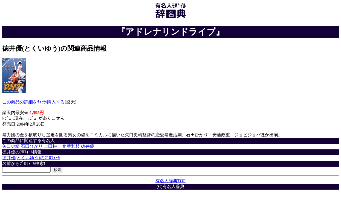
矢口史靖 (11, 146)
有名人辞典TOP (170, 180)
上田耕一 (52, 146)
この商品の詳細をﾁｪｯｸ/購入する (33, 102)
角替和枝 (71, 146)
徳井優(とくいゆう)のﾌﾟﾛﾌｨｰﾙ (31, 157)
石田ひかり (32, 146)
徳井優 (87, 146)
